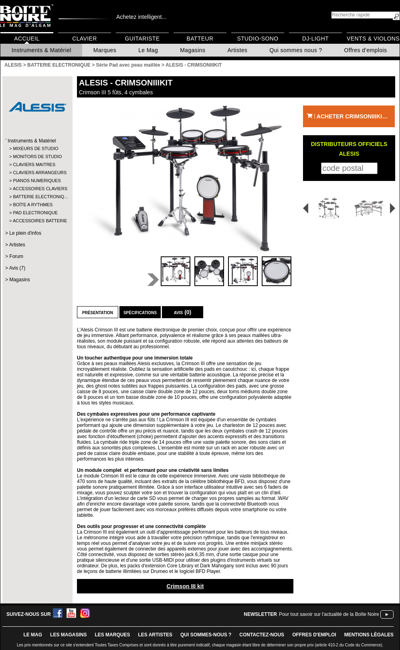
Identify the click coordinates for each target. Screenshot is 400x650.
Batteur (199, 38)
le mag (32, 635)
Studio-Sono (257, 38)
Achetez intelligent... (141, 17)
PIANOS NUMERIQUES (37, 180)
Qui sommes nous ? (295, 50)
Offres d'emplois (365, 50)
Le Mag (148, 50)
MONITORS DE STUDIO (37, 156)
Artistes (237, 50)
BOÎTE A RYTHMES (33, 204)
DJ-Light (315, 38)
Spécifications (140, 312)
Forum (16, 256)
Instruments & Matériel (41, 50)
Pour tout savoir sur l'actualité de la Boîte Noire (329, 614)
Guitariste (142, 38)
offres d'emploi (314, 635)
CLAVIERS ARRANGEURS (37, 172)
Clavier (84, 38)
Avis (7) (17, 268)
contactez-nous (261, 635)
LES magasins (68, 635)
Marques (104, 50)
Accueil (26, 38)
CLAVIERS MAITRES (34, 164)
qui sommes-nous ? (205, 635)
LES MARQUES (112, 635)
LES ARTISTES (155, 635)
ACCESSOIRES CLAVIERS (37, 188)
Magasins (192, 50)
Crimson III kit (185, 586)
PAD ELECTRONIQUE (35, 212)
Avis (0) (183, 312)
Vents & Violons (373, 38)
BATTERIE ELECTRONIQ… (37, 196)
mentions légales (369, 635)
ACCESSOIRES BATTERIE (37, 220)
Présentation (97, 312)
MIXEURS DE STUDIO (35, 148)
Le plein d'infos (25, 233)
